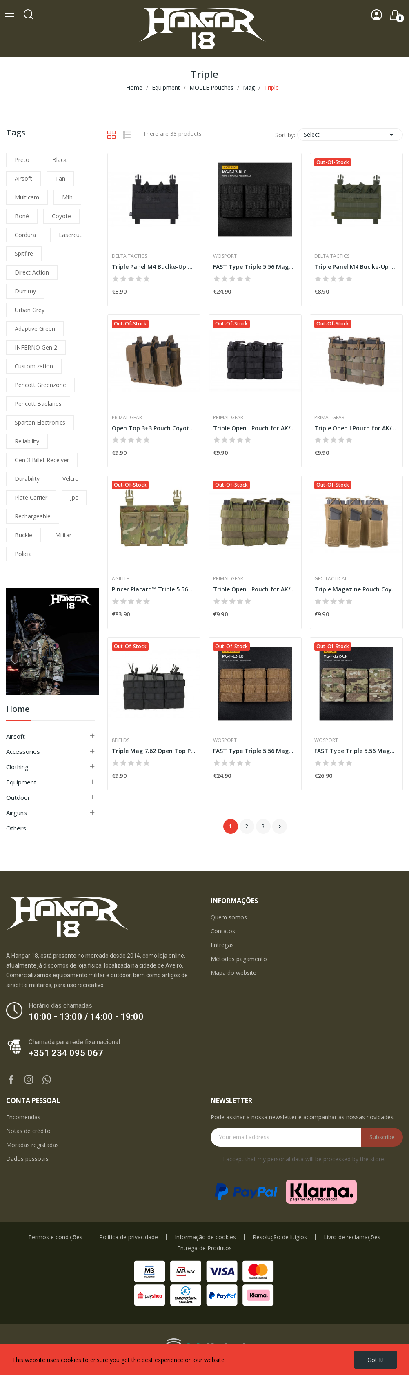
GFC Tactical (330, 578)
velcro (70, 479)
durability (27, 479)
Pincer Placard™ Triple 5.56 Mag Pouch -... (154, 589)
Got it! (375, 1360)
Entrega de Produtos (204, 1248)
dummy (25, 291)
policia (23, 554)
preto (22, 160)
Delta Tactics (129, 256)
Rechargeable (33, 516)
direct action (32, 272)
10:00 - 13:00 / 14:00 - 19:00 (86, 1017)
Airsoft (15, 736)
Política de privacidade (128, 1237)
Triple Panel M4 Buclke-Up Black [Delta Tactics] (154, 266)
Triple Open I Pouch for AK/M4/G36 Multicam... (356, 428)
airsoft (23, 178)
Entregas (222, 945)
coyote (61, 216)
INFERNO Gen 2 (36, 347)
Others (16, 828)
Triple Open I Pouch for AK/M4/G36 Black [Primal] (255, 428)
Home (17, 709)
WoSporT (225, 256)
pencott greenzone (40, 385)
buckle (23, 535)
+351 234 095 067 (66, 1053)
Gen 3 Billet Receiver (42, 460)
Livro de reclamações (352, 1237)
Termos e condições (55, 1237)
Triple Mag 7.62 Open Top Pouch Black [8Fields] (154, 751)
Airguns (16, 812)
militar (63, 535)
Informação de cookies (205, 1237)
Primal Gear (127, 417)
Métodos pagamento (239, 959)
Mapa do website (233, 972)
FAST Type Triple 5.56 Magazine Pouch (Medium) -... (255, 266)
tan (60, 178)
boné (22, 216)
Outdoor (18, 797)
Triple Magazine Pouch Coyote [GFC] (356, 589)
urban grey (29, 310)
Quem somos (229, 917)
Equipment (21, 782)
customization (34, 366)
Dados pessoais (27, 1158)
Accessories (23, 751)
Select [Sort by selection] (350, 134)
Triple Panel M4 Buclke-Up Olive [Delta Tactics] (356, 266)
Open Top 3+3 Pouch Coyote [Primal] (154, 428)
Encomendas (23, 1117)
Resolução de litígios (280, 1237)
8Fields (120, 740)
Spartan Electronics (40, 422)
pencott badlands (38, 403)
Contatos (223, 931)
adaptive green (35, 328)
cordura (25, 235)
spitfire (24, 253)
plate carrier (31, 497)
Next (279, 826)
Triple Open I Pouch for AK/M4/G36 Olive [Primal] (255, 589)
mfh (67, 197)
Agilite (120, 578)
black (59, 160)
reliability (27, 441)
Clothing (17, 767)
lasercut (70, 235)
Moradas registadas (32, 1145)
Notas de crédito (28, 1131)
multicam (27, 197)
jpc (74, 497)
